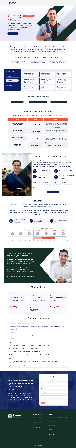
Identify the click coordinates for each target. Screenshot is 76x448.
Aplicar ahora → (13, 33)
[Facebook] (54, 435)
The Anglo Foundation (37, 417)
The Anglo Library (36, 427)
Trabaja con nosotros (37, 429)
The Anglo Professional (37, 422)
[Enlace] (12, 3)
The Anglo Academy (37, 420)
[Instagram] (50, 435)
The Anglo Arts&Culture (37, 425)
